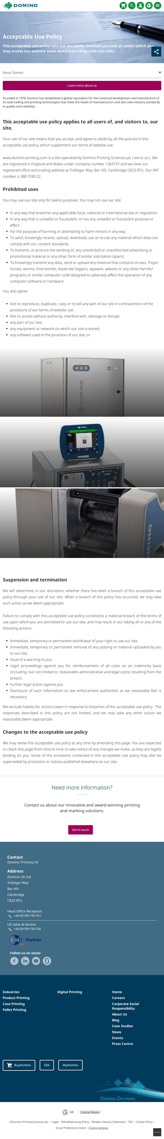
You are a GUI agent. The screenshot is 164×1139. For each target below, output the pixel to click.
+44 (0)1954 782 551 (27, 916)
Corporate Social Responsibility (125, 1006)
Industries (11, 992)
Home (117, 992)
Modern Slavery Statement (108, 1122)
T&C (130, 1122)
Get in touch (80, 830)
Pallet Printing (14, 1010)
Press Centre (122, 1044)
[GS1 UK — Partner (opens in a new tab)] (25, 940)
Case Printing (14, 1004)
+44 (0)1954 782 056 (27, 929)
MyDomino (72, 1066)
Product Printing (16, 998)
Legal (55, 1122)
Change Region (89, 1112)
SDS (48, 1066)
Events (117, 1038)
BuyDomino (19, 1066)
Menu (159, 1130)
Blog (115, 1020)
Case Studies (122, 1026)
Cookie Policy (144, 1122)
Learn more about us (82, 85)
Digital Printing (69, 992)
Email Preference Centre (71, 1128)
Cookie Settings (98, 1128)
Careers (118, 998)
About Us (119, 1015)
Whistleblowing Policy (75, 1122)
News (116, 1032)
